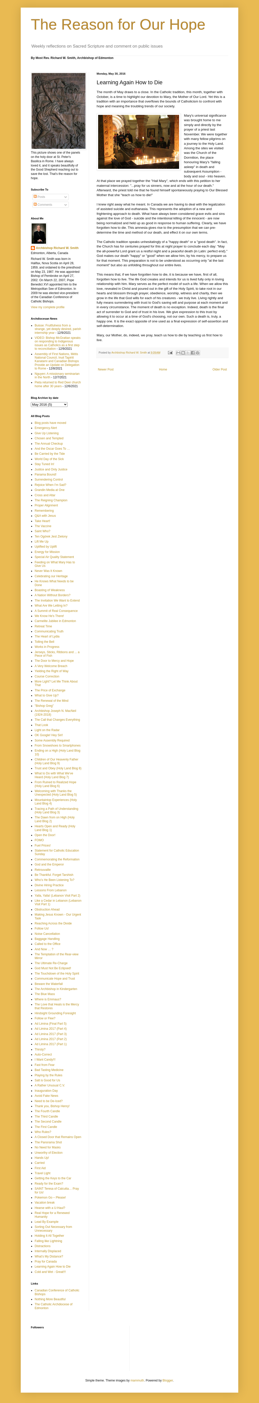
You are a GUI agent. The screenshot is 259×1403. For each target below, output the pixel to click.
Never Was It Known (48, 571)
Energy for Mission (47, 552)
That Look (41, 725)
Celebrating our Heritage (51, 576)
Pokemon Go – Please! (50, 1197)
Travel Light (42, 1173)
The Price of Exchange (50, 690)
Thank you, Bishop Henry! (52, 1106)
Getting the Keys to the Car (53, 1178)
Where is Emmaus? (48, 999)
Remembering (44, 510)
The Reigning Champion (51, 500)
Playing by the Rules (48, 1075)
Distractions (43, 1246)
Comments (43, 205)
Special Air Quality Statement (54, 557)
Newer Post (106, 369)
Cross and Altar (45, 495)
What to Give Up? (47, 695)
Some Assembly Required (52, 740)
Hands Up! (42, 1158)
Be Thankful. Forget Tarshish (54, 875)
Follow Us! (42, 928)
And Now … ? (44, 949)
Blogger (168, 1380)
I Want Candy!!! (45, 1059)
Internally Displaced (48, 1251)
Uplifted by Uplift (46, 546)
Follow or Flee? (45, 1018)
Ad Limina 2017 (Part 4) (51, 1028)
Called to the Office (47, 944)
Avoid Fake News (46, 1096)
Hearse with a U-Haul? (50, 1208)
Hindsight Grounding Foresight (55, 1013)
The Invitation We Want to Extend (57, 600)
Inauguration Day (46, 1090)
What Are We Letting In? (51, 605)
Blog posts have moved (50, 423)
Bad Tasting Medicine (49, 1070)
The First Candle (46, 1127)
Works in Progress (47, 647)
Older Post (219, 369)
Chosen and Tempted (49, 438)
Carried (40, 1163)
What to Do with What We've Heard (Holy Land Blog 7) (54, 775)
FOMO (39, 840)
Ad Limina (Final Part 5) (51, 1023)
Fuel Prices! (43, 845)
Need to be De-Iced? (49, 1101)
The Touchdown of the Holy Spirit (57, 973)
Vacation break (45, 1202)
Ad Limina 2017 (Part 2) (51, 1039)
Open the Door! (45, 835)
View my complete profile (47, 307)
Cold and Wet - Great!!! (50, 1272)
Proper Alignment (46, 505)
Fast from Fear (45, 1065)
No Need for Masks (48, 1147)
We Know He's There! (49, 616)
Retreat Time (43, 626)
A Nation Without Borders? (52, 595)
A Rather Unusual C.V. (50, 1085)
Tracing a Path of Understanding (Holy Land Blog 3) (56, 810)
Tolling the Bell (44, 642)
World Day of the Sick (49, 459)
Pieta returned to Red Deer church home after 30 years (58, 384)
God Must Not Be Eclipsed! (53, 968)
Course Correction (47, 676)
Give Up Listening (47, 433)
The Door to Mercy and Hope (54, 661)
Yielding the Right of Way (52, 671)
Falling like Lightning (48, 1241)
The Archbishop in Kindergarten (56, 989)
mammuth (137, 1380)
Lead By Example (46, 1222)
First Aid (40, 1168)
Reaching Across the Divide (53, 923)
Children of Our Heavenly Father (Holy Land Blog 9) (56, 761)
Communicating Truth (49, 631)
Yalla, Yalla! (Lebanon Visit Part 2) (57, 895)
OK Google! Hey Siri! (49, 735)
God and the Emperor (49, 864)
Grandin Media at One (49, 490)
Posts (39, 197)
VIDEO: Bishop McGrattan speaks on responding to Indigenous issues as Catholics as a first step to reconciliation (57, 343)
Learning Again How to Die (53, 1266)
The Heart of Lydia (47, 636)
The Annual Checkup (49, 443)
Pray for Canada (46, 1261)
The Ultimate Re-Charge (51, 963)
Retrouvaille (43, 870)
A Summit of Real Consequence (56, 611)
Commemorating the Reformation (57, 859)
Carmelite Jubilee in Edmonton (55, 621)
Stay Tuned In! (44, 464)
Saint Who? (42, 531)
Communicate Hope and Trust (55, 978)
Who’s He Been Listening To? (54, 880)
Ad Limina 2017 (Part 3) (51, 1034)
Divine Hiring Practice (49, 885)
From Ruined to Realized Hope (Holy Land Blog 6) (55, 784)
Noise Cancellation (47, 934)
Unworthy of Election (48, 1152)
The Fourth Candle (47, 1111)
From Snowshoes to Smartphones (57, 745)
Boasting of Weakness (50, 590)
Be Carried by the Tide (50, 454)
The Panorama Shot (48, 1142)
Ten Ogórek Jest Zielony (51, 536)
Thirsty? (40, 1049)
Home (163, 369)
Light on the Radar (47, 730)
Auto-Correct (43, 1054)
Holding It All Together (49, 1235)
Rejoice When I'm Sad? (50, 485)
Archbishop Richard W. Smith (57, 248)
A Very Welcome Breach (51, 666)
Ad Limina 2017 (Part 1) (51, 1044)
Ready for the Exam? (49, 1183)
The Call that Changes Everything (57, 719)
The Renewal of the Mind (51, 701)
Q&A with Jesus (45, 516)
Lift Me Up (42, 541)
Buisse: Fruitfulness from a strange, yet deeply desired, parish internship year (58, 329)
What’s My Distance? (49, 1256)
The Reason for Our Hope (118, 24)
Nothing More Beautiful (50, 1299)
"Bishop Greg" (44, 706)
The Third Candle (46, 1116)
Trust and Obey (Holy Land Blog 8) (58, 768)
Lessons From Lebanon (51, 890)
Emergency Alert (46, 428)
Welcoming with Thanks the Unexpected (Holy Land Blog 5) (56, 792)
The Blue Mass (45, 994)
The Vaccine (43, 526)
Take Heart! (42, 521)
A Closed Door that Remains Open (58, 1137)
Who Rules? (43, 1132)
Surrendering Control (49, 479)
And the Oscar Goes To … (52, 448)
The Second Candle (48, 1121)
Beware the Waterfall (49, 984)
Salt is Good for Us (47, 1080)
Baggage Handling (47, 939)
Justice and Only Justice (51, 469)
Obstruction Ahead (47, 909)
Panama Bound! (45, 474)
